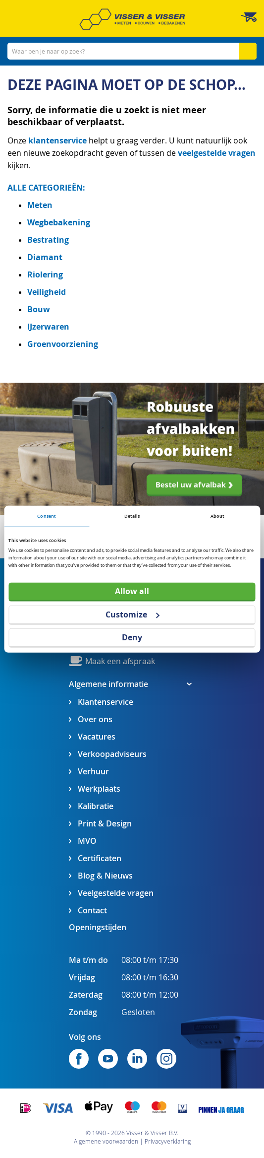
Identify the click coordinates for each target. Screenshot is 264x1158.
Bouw (38, 309)
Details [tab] (132, 516)
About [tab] (218, 516)
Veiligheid (46, 291)
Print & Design (105, 823)
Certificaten (99, 858)
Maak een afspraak (120, 661)
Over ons (95, 719)
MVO (87, 841)
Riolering (45, 274)
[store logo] (132, 19)
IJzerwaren (48, 326)
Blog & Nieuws (105, 876)
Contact (92, 910)
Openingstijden (97, 927)
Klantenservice (105, 702)
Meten (40, 205)
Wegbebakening (58, 222)
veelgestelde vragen (217, 152)
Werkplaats (99, 789)
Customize (132, 614)
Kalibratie (95, 806)
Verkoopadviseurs (112, 754)
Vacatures (96, 737)
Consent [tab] (46, 516)
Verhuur (93, 771)
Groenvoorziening (62, 344)
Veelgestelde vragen (116, 893)
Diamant (44, 257)
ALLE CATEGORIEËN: (46, 187)
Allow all (132, 591)
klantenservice (58, 140)
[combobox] (132, 51)
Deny (132, 637)
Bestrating (48, 239)
